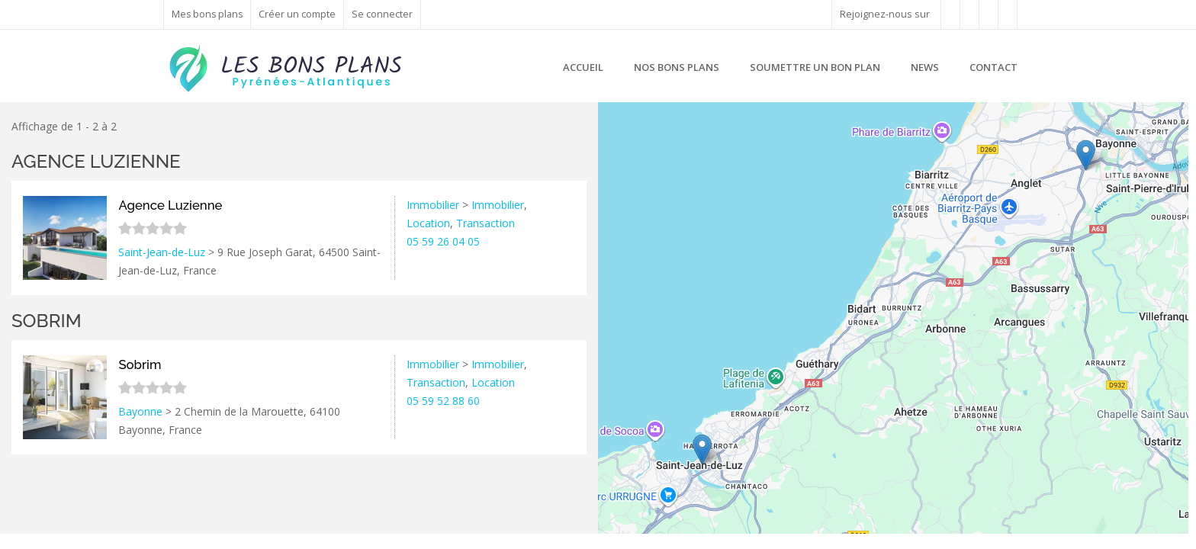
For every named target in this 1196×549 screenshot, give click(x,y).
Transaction (485, 223)
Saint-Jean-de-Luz (161, 252)
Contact (993, 67)
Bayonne (140, 411)
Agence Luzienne (96, 161)
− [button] (619, 145)
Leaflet (1091, 527)
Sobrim (46, 321)
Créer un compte (299, 14)
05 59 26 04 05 (443, 241)
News (925, 67)
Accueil (583, 67)
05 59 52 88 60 (443, 400)
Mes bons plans (208, 14)
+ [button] (619, 122)
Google (1171, 527)
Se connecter (384, 14)
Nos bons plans (676, 67)
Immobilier (433, 204)
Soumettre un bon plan (815, 67)
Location (428, 223)
